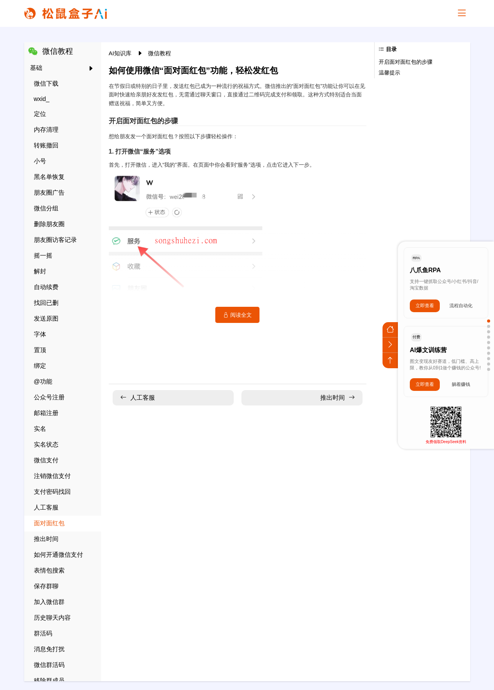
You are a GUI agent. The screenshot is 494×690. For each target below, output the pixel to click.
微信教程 (159, 53)
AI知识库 (121, 53)
